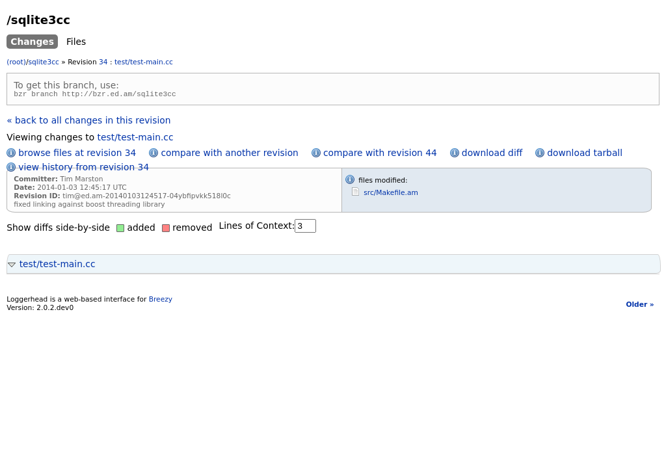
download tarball (584, 155)
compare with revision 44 (380, 155)
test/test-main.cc (143, 62)
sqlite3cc (43, 62)
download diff (492, 155)
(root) (16, 62)
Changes (32, 41)
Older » (640, 306)
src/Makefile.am (391, 194)
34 (103, 62)
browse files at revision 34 (77, 155)
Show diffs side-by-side (58, 229)
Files (76, 41)
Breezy (160, 301)
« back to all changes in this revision (88, 122)
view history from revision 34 (83, 169)
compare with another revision (229, 155)
